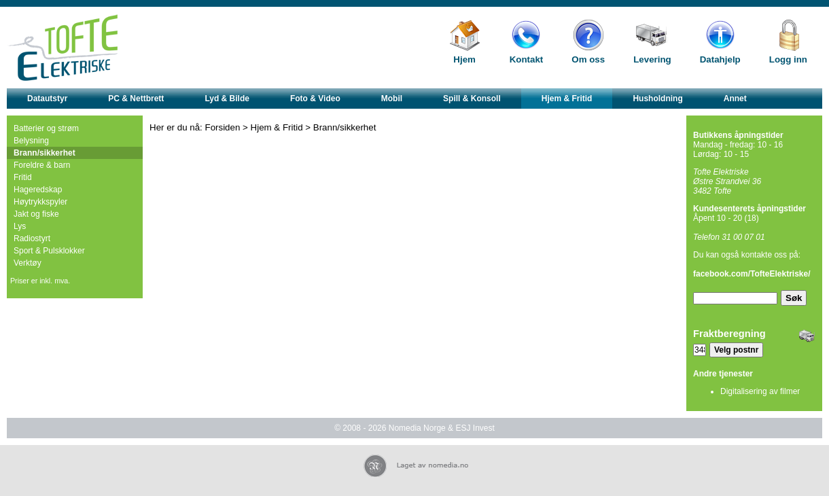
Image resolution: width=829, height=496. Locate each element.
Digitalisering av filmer (760, 391)
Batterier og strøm (46, 128)
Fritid (23, 177)
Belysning (31, 140)
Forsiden (223, 127)
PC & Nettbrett (136, 98)
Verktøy (27, 263)
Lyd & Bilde (227, 98)
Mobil (391, 98)
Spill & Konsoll (472, 98)
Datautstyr (47, 98)
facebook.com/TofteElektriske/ (752, 274)
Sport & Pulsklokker (49, 250)
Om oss (588, 59)
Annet (735, 98)
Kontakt (527, 59)
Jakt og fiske (36, 214)
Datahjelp (720, 59)
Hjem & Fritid (567, 98)
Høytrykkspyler (40, 202)
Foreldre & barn (42, 165)
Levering (652, 59)
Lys (20, 226)
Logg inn (788, 59)
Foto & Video (315, 98)
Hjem (464, 59)
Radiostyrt (32, 238)
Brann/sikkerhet (44, 153)
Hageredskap (38, 189)
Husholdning (657, 98)
